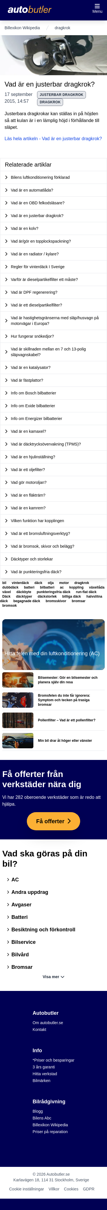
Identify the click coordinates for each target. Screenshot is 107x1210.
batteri (29, 587)
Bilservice (21, 942)
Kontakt (39, 1029)
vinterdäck (21, 583)
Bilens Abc (42, 1118)
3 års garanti (44, 1067)
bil (4, 583)
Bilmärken (41, 1080)
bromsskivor (56, 601)
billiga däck (72, 596)
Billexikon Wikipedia (22, 28)
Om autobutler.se (48, 1022)
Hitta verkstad (45, 1074)
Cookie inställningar (26, 1189)
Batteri (17, 917)
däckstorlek (48, 596)
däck (39, 583)
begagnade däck (27, 601)
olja (51, 583)
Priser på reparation (50, 1131)
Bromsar (20, 967)
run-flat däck (86, 592)
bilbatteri (47, 587)
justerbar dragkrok (61, 95)
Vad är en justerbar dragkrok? (50, 84)
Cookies (71, 1189)
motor (64, 583)
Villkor (54, 1189)
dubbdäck (10, 587)
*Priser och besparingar (53, 1060)
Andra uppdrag (27, 892)
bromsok (9, 606)
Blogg (38, 1111)
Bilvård (18, 954)
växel (7, 592)
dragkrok (50, 102)
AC (13, 880)
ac (62, 587)
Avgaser (19, 905)
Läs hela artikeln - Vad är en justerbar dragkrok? (53, 138)
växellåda (96, 587)
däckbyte (24, 592)
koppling (76, 587)
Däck (6, 596)
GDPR (88, 1189)
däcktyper (24, 596)
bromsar (78, 601)
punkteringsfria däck (54, 592)
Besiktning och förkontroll (41, 929)
